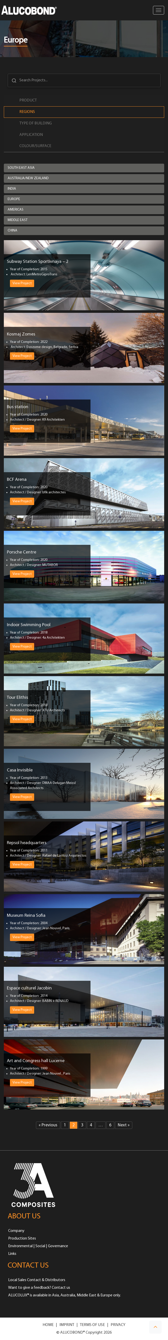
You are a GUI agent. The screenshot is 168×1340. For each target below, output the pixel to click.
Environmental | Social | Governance (38, 1246)
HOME (48, 1325)
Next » (124, 1125)
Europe (14, 199)
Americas (15, 210)
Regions (27, 112)
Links (12, 1254)
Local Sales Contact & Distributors (36, 1280)
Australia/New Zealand (28, 178)
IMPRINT (66, 1325)
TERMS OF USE (92, 1325)
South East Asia (21, 168)
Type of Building (35, 123)
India (12, 189)
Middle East (18, 220)
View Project (22, 283)
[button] (155, 1327)
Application (31, 135)
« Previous (48, 1125)
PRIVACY (118, 1325)
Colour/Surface (35, 146)
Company (16, 1231)
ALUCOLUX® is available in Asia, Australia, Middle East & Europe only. (64, 1295)
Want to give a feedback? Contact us (39, 1288)
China (12, 231)
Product (28, 100)
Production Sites (22, 1238)
